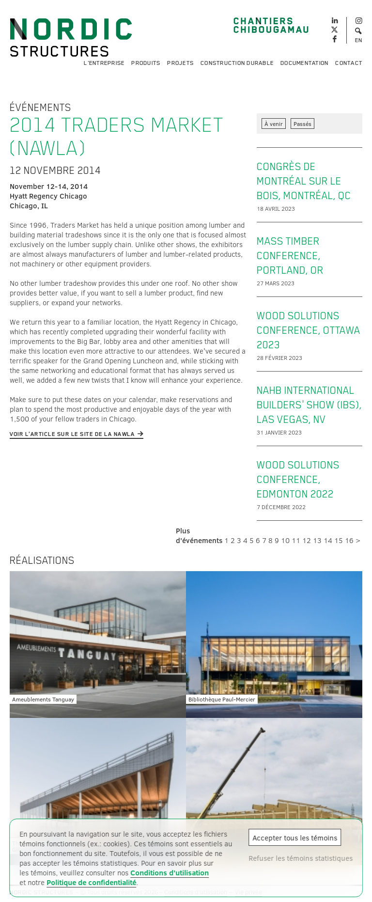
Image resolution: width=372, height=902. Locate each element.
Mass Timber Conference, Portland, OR (290, 255)
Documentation (304, 63)
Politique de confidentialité (91, 882)
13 (317, 540)
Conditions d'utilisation (169, 872)
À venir (273, 123)
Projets (180, 63)
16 (349, 540)
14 (328, 540)
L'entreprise (104, 63)
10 (285, 540)
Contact (348, 63)
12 (306, 540)
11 (296, 540)
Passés (302, 123)
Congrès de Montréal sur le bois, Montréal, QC (304, 181)
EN (359, 40)
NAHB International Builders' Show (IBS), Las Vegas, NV (309, 405)
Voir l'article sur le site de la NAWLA (72, 434)
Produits (145, 63)
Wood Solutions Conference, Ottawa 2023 (308, 330)
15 (338, 540)
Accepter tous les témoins (294, 837)
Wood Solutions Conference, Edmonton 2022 (298, 479)
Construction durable (237, 63)
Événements (40, 107)
